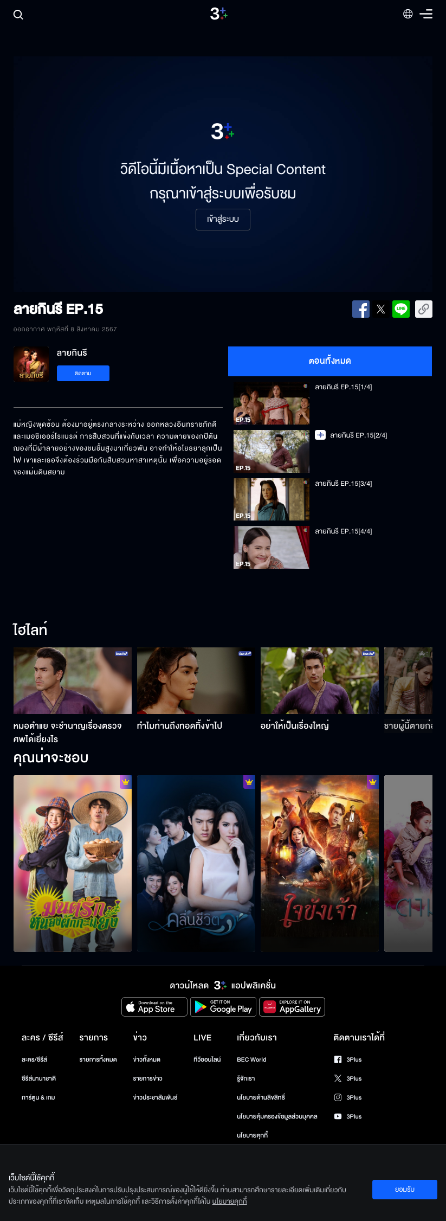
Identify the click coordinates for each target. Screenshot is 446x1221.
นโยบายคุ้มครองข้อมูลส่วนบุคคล (277, 1116)
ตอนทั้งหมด (330, 361)
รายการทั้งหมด (98, 1060)
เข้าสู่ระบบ (223, 219)
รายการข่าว (147, 1079)
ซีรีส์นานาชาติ (39, 1079)
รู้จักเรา (246, 1079)
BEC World (251, 1060)
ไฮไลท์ (31, 631)
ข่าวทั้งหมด (146, 1060)
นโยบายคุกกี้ (252, 1135)
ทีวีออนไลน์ (207, 1060)
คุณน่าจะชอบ (51, 758)
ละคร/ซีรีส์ (34, 1060)
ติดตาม (83, 373)
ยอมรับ (405, 1189)
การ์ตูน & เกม (38, 1098)
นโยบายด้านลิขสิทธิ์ (261, 1098)
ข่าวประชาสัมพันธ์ (155, 1098)
